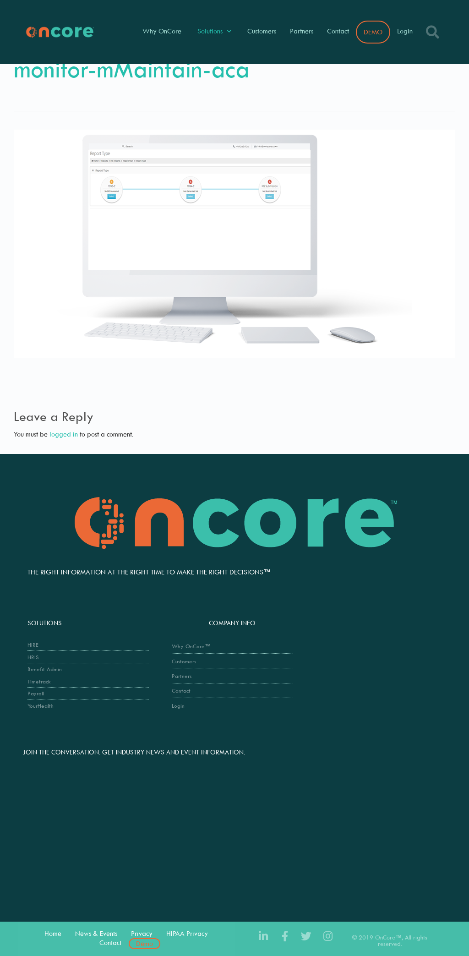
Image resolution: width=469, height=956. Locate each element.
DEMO (373, 31)
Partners (301, 31)
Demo (144, 943)
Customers (261, 31)
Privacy (142, 933)
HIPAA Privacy (187, 933)
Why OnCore (161, 31)
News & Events (96, 933)
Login (405, 31)
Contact (338, 31)
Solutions (214, 31)
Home (52, 933)
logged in (63, 434)
